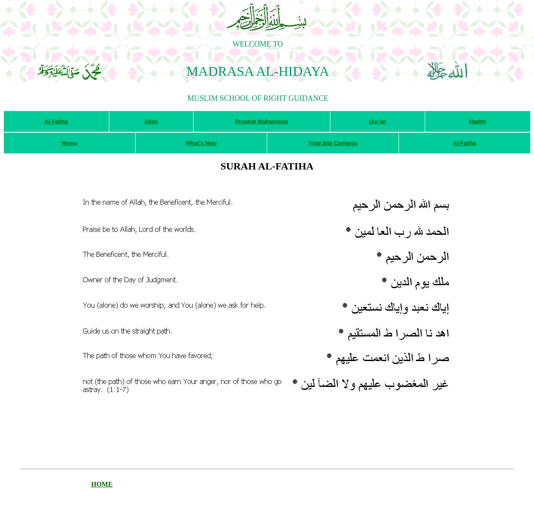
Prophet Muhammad (261, 121)
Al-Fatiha (56, 121)
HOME (102, 484)
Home (69, 143)
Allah (151, 121)
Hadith (477, 121)
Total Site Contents (332, 143)
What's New (201, 143)
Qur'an (377, 121)
